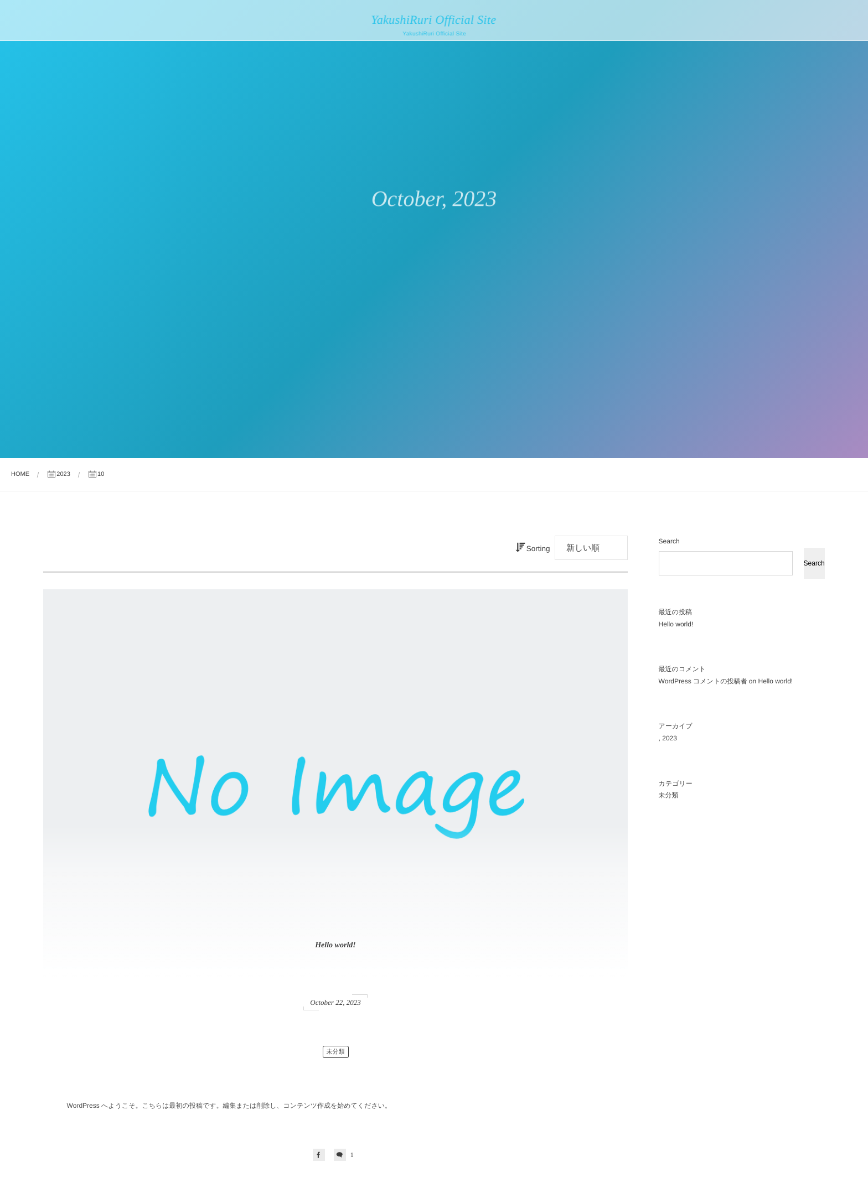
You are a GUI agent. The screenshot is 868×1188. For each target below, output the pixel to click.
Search (669, 541)
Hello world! (335, 945)
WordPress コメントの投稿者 (703, 681)
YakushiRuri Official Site (432, 20)
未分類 (336, 1052)
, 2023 (668, 738)
